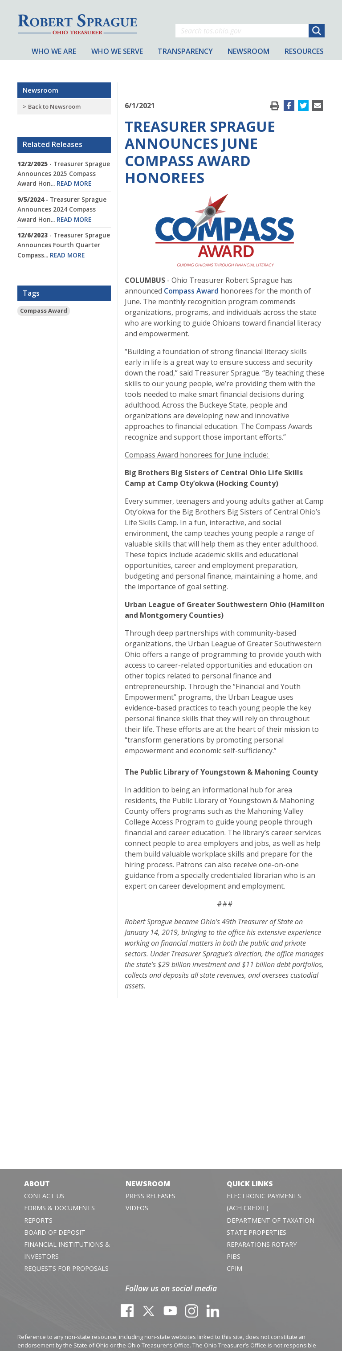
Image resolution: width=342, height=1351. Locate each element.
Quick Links (250, 1183)
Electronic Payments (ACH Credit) (264, 1202)
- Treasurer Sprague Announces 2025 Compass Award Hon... (63, 173)
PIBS (233, 1256)
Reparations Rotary (262, 1244)
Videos (137, 1208)
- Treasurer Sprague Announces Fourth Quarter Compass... (63, 245)
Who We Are (54, 51)
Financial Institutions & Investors (67, 1250)
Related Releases (52, 144)
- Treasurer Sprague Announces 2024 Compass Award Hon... (61, 209)
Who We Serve (117, 51)
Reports (38, 1220)
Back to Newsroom (54, 106)
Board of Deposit (55, 1232)
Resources (304, 51)
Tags (31, 293)
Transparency (185, 51)
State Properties (256, 1232)
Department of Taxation (270, 1220)
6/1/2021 (140, 105)
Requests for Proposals (66, 1268)
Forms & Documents (59, 1208)
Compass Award (43, 310)
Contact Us (44, 1196)
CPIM (234, 1268)
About (37, 1183)
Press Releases (150, 1196)
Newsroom (40, 90)
